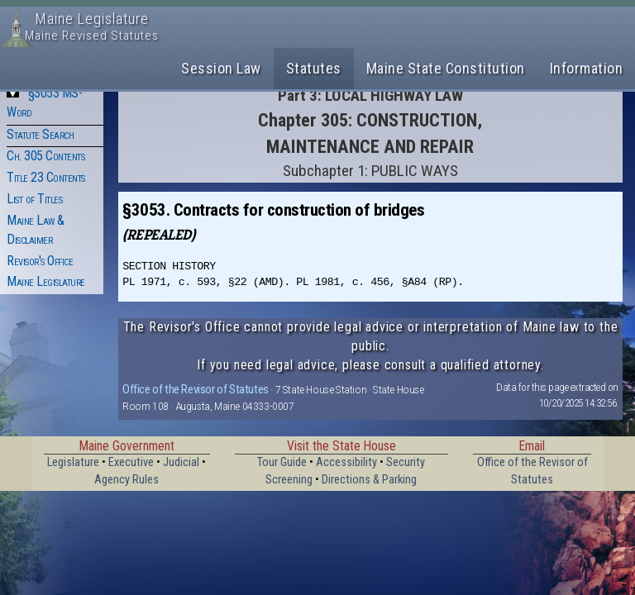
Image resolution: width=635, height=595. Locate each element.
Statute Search (40, 134)
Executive (131, 462)
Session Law (221, 68)
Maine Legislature (46, 281)
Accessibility (346, 462)
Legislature (73, 462)
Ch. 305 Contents (45, 156)
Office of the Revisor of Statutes (195, 389)
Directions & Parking (369, 480)
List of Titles (34, 199)
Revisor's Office (40, 261)
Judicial (181, 462)
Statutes (313, 68)
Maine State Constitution (445, 68)
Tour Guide (282, 462)
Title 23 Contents (46, 177)
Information (586, 68)
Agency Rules (126, 480)
